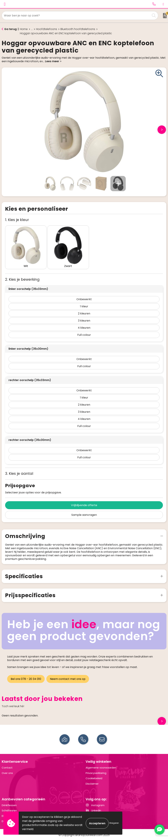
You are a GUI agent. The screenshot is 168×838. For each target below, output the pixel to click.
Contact (7, 764)
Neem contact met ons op (68, 676)
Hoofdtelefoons (46, 29)
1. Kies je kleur (17, 219)
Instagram (95, 802)
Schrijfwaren (9, 807)
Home (24, 29)
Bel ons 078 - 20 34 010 (26, 676)
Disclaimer (92, 781)
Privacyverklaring (96, 770)
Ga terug (10, 29)
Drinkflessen (9, 802)
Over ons (7, 770)
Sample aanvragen (84, 512)
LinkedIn (93, 807)
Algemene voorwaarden (101, 764)
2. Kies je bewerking (22, 276)
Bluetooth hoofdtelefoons (77, 29)
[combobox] (76, 15)
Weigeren (114, 823)
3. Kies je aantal (19, 470)
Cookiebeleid (94, 775)
